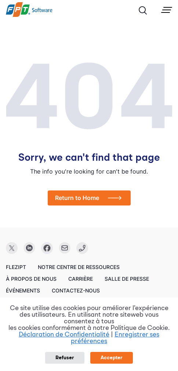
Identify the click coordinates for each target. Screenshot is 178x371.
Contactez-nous (76, 290)
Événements (23, 290)
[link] (29, 15)
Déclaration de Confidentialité (64, 334)
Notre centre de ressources (79, 267)
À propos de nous (31, 279)
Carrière (80, 279)
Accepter (112, 357)
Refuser (64, 357)
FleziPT (16, 267)
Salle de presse (127, 279)
